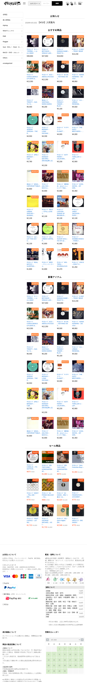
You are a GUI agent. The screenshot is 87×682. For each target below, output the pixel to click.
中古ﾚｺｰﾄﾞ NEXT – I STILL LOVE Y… (47, 211)
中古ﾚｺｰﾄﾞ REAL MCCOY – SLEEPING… (32, 264)
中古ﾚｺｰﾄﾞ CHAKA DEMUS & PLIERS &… (32, 76)
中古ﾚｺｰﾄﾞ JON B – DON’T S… (78, 263)
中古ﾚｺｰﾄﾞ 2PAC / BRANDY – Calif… (33, 156)
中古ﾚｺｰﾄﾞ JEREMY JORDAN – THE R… (32, 130)
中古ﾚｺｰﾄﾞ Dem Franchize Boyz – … (78, 467)
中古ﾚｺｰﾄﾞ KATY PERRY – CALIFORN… (62, 156)
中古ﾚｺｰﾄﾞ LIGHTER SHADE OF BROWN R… (61, 212)
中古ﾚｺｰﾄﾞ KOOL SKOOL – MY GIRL (77, 186)
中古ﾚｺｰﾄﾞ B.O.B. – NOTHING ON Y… (63, 76)
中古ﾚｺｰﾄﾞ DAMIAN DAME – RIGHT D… (63, 51)
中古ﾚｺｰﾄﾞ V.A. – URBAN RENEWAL (77, 102)
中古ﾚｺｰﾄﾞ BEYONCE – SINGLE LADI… (47, 51)
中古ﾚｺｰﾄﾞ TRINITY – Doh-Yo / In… (32, 102)
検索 (57, 3)
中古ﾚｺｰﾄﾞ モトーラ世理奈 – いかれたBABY (32, 51)
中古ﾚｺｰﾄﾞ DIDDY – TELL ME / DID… (33, 495)
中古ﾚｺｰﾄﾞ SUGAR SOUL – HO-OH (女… (62, 239)
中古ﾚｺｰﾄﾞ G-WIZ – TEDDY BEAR (78, 50)
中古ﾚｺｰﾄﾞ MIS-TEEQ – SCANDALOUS (62, 264)
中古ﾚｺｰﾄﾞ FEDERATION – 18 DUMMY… (77, 495)
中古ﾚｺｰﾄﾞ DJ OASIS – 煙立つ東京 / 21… (62, 495)
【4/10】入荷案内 (46, 22)
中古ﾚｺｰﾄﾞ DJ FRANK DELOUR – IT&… (48, 495)
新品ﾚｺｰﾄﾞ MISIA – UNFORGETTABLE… (34, 185)
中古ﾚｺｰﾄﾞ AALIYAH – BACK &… (45, 186)
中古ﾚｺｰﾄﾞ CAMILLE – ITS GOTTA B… (32, 467)
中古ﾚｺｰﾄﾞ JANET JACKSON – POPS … (76, 212)
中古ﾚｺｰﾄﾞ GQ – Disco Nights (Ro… (62, 520)
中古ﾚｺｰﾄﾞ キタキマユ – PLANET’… (63, 129)
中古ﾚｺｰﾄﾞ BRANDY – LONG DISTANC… (46, 130)
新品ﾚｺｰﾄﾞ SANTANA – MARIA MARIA (47, 102)
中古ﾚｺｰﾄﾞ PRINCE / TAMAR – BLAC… (60, 103)
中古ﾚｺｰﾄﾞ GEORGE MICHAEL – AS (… (47, 521)
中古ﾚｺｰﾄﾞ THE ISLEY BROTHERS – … (78, 129)
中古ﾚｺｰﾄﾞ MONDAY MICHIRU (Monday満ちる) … (47, 158)
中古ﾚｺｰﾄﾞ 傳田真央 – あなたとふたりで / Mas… (63, 186)
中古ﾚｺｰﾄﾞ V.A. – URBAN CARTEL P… (47, 239)
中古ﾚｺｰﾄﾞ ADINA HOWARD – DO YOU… (78, 76)
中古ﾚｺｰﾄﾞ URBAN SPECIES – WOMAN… (30, 212)
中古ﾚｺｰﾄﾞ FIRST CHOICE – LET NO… (32, 520)
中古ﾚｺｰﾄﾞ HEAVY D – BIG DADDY (77, 520)
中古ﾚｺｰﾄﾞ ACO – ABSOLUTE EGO (48, 75)
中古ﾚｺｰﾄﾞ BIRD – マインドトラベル (48, 264)
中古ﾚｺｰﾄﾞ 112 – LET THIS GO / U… (32, 239)
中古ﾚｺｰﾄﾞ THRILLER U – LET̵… (77, 156)
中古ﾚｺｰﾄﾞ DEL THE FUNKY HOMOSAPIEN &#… (47, 468)
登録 (79, 4)
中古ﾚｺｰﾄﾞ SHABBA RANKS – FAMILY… (78, 239)
